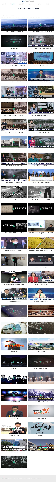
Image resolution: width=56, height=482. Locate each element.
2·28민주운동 (21, 4)
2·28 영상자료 (13, 15)
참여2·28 (39, 4)
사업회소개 (4, 4)
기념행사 (30, 4)
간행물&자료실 (13, 4)
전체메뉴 (54, 4)
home (1, 16)
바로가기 (47, 4)
